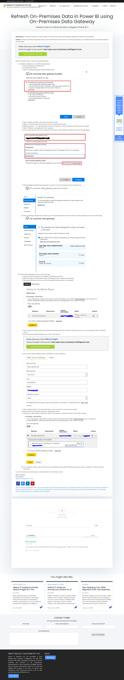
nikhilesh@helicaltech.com (15, 1)
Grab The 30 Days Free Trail (32, 54)
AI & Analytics (66, 6)
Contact (113, 6)
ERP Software (31, 542)
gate (42, 66)
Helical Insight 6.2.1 (19, 584)
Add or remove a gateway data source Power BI (32, 488)
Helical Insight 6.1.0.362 (56, 584)
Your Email (26, 624)
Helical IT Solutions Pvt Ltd (24, 479)
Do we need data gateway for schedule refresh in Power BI (68, 488)
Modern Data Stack (82, 6)
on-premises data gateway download (72, 489)
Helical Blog (50, 657)
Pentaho (85, 584)
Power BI (82, 27)
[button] (120, 6)
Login (96, 525)
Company (96, 6)
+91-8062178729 (29, 1)
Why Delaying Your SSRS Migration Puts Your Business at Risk (96, 589)
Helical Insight (43, 46)
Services (54, 6)
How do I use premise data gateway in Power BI (43, 489)
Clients (105, 6)
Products (43, 6)
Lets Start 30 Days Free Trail (40, 347)
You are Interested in (98, 624)
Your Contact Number (62, 624)
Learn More (13, 676)
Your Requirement (43, 631)
